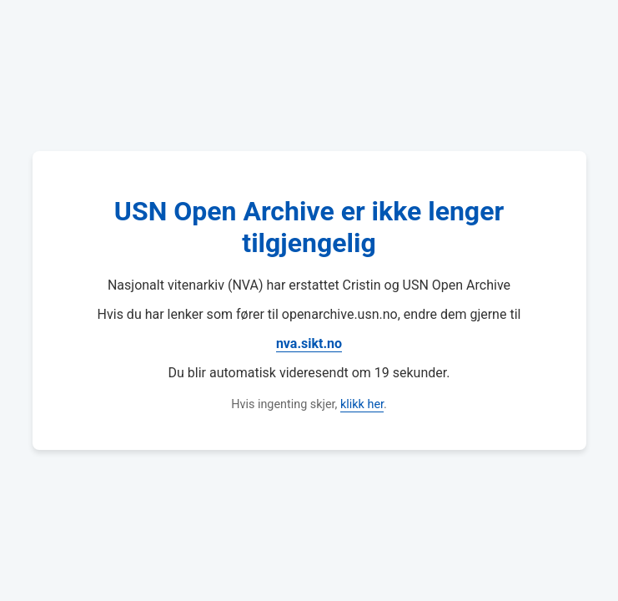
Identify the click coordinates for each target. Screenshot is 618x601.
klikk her (362, 404)
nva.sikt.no (309, 343)
